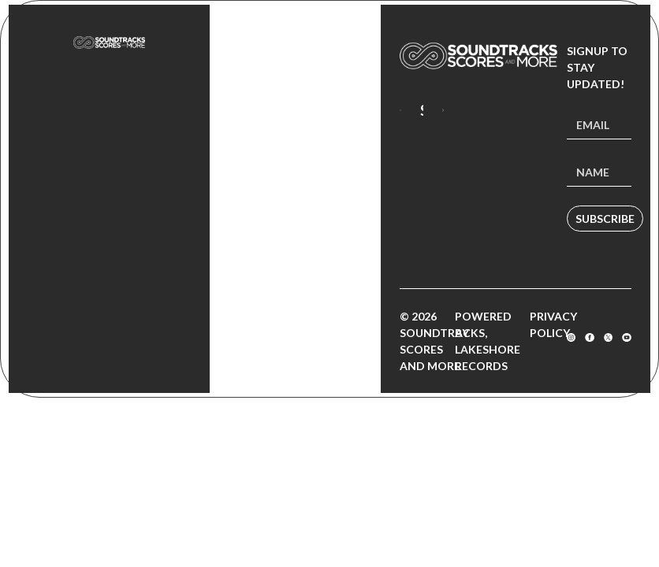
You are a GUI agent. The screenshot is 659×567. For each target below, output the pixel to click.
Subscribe (605, 218)
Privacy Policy (553, 324)
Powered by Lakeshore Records (487, 340)
